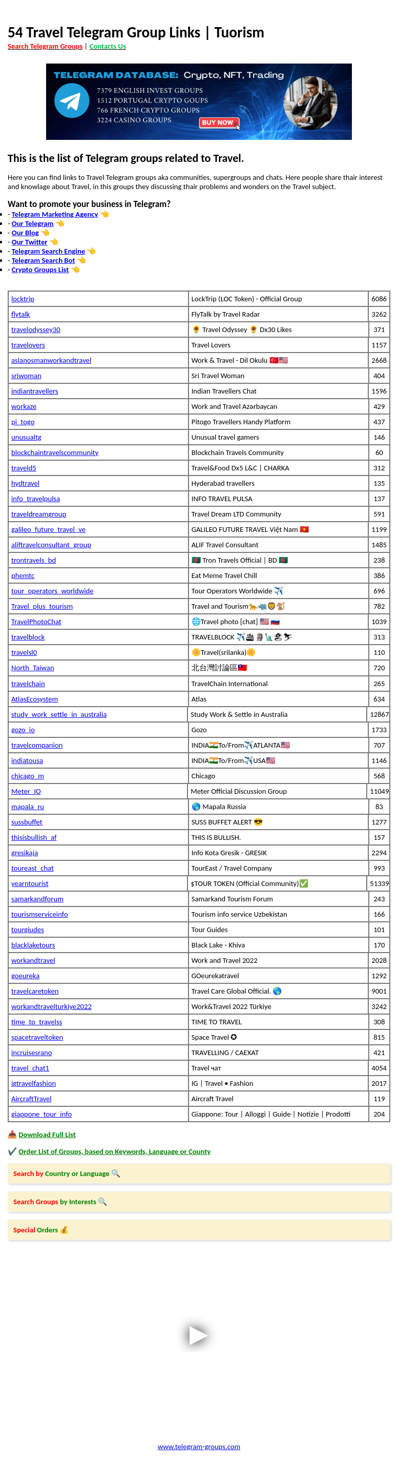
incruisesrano (31, 1052)
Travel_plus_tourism (42, 606)
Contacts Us (108, 46)
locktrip (22, 298)
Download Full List (46, 1134)
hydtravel (25, 483)
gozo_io (23, 729)
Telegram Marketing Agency (55, 214)
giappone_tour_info (41, 1114)
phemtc (22, 575)
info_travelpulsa (35, 498)
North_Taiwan (32, 667)
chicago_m (27, 775)
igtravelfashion (33, 1083)
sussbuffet (27, 822)
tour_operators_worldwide (52, 590)
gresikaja (24, 852)
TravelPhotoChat (36, 621)
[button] (199, 1173)
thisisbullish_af (33, 837)
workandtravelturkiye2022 (51, 1006)
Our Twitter (30, 241)
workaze (23, 406)
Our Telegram (33, 223)
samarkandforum (37, 898)
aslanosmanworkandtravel (51, 360)
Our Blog (25, 232)
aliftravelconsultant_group (51, 544)
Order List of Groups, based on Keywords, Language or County (114, 1151)
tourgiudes (27, 929)
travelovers (28, 344)
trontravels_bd (33, 560)
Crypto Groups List (40, 269)
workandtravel (33, 960)
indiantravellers (34, 391)
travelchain (28, 683)
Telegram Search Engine (48, 251)
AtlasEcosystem (34, 699)
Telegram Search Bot (43, 260)
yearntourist (30, 883)
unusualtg (26, 437)
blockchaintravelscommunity (54, 452)
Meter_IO (26, 791)
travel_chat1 (30, 1068)
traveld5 (23, 467)
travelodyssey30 (35, 329)
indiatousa (27, 760)
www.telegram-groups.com (199, 1446)
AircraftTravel (31, 1098)
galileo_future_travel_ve (48, 529)
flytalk (20, 314)
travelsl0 (24, 652)
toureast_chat (32, 868)
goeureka (25, 975)
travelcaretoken (35, 991)
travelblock (28, 637)
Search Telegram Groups (45, 46)
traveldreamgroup (38, 514)
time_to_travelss (36, 1021)
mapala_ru (27, 806)
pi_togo (22, 421)
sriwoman (26, 375)
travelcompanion (36, 745)
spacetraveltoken (37, 1037)
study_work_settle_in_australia (59, 714)
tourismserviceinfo (39, 914)
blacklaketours (33, 945)
